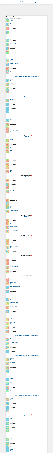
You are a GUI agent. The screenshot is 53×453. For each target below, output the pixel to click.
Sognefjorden (12, 190)
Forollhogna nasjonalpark (13, 262)
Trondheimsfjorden (12, 99)
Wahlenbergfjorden (12, 338)
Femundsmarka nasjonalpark (14, 302)
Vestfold (11, 206)
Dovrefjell (11, 170)
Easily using (27, 76)
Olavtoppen (11, 326)
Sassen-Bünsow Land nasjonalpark (15, 250)
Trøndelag (12, 20)
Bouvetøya (11, 103)
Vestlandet (11, 47)
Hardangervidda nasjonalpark (14, 278)
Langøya (11, 438)
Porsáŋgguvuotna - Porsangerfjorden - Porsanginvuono (18, 90)
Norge (10, 20)
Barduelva (11, 146)
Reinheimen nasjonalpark (13, 27)
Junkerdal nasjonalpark (13, 242)
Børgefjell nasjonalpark (13, 318)
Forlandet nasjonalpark (13, 298)
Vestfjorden (11, 79)
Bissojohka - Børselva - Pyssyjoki (14, 126)
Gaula (10, 159)
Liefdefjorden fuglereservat (14, 369)
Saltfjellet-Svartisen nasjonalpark (15, 270)
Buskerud (11, 186)
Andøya (11, 418)
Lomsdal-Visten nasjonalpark (14, 210)
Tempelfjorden (12, 346)
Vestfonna (11, 70)
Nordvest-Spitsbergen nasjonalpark (15, 286)
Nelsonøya (11, 449)
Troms (10, 202)
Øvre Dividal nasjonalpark (13, 306)
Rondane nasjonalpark (13, 322)
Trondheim (11, 19)
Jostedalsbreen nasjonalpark (14, 266)
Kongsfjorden (12, 378)
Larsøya (11, 445)
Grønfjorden (11, 389)
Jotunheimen (12, 179)
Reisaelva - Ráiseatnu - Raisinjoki (14, 130)
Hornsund (11, 382)
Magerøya (11, 409)
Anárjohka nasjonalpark (13, 222)
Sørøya (11, 119)
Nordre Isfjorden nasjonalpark (14, 246)
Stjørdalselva (11, 139)
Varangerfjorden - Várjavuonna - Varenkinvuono (17, 83)
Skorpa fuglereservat (13, 110)
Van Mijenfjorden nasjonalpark (14, 342)
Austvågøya (11, 422)
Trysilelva (11, 150)
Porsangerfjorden (12, 362)
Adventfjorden (12, 402)
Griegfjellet (11, 59)
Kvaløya (11, 429)
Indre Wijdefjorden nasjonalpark (14, 230)
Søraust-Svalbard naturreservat (14, 63)
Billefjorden (11, 398)
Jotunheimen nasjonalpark (13, 282)
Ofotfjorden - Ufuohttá (13, 43)
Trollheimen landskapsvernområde (15, 166)
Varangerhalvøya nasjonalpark (14, 226)
